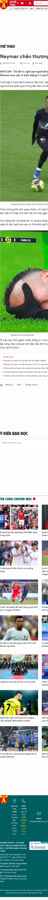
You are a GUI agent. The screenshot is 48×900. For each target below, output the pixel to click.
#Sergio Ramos (31, 385)
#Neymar (9, 385)
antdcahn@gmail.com (39, 822)
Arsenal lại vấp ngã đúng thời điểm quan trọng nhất (18, 534)
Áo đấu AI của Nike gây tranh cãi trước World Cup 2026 (18, 644)
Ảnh (31, 9)
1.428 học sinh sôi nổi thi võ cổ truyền (17, 682)
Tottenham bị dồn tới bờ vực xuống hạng (16, 570)
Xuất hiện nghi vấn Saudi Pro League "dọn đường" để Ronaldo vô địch (17, 719)
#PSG (19, 385)
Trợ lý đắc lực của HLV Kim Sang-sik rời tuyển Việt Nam (18, 755)
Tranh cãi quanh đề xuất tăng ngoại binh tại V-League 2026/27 (19, 608)
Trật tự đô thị (20, 9)
